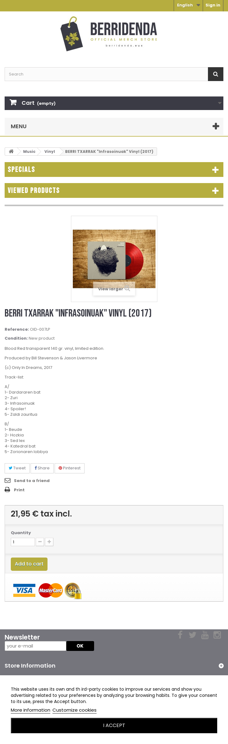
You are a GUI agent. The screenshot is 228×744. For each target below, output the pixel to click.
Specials (21, 169)
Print (19, 490)
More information (30, 710)
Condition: (16, 338)
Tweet (17, 468)
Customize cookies (74, 710)
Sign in (212, 5)
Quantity (21, 533)
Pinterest (70, 468)
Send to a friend (32, 481)
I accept (114, 725)
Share (42, 468)
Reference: (17, 329)
